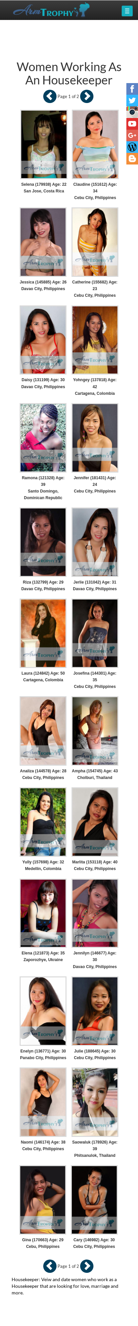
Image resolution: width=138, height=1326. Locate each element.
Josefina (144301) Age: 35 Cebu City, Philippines (94, 680)
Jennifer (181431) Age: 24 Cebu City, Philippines (94, 485)
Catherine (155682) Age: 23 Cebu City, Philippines (94, 289)
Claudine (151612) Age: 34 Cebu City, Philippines (95, 191)
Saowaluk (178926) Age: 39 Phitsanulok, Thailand (94, 1149)
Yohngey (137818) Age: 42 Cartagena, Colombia (95, 386)
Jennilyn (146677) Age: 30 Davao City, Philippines (95, 960)
